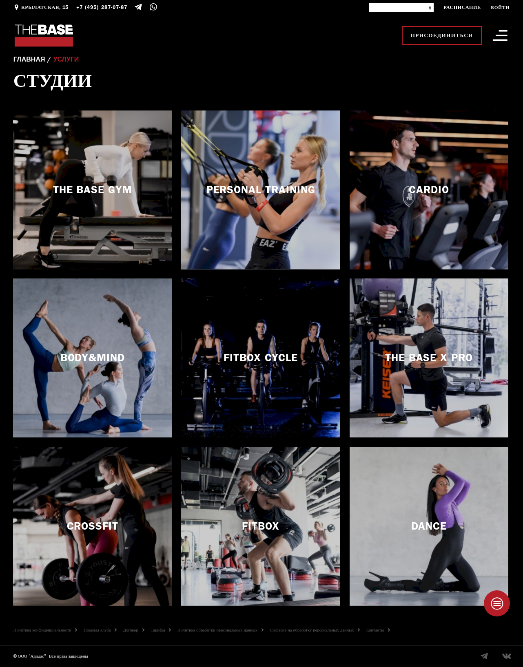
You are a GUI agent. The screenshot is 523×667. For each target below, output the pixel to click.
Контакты (378, 630)
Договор (133, 630)
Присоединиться (442, 35)
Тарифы (161, 630)
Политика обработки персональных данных (220, 630)
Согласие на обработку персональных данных (315, 630)
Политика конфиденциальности (45, 630)
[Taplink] (497, 603)
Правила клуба (100, 630)
